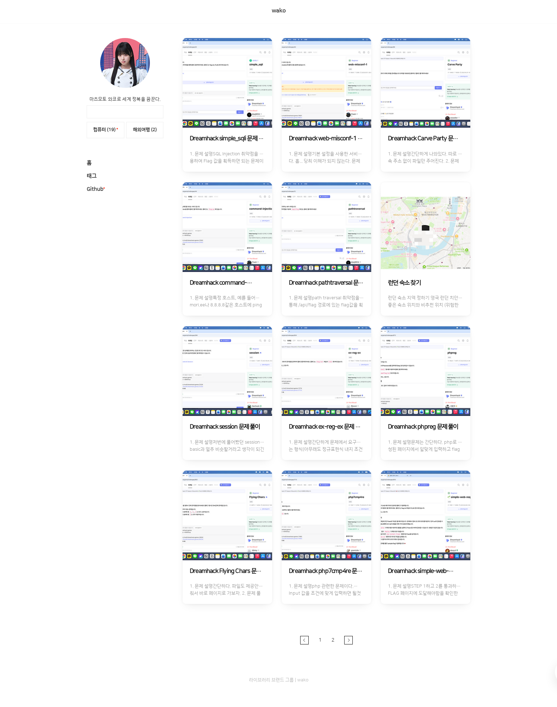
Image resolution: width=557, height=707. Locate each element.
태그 (92, 176)
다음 (348, 640)
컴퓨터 (105, 129)
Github (95, 189)
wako (279, 10)
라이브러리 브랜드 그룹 (271, 679)
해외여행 (145, 129)
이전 (304, 640)
